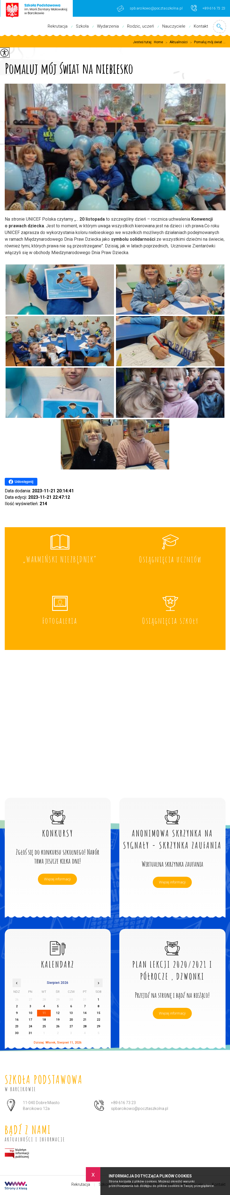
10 (30, 1013)
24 (30, 1026)
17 (30, 1019)
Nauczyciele (173, 26)
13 (71, 1013)
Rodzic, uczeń (140, 26)
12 (57, 1013)
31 (30, 1033)
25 (44, 1026)
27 (71, 1026)
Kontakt (201, 26)
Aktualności (175, 42)
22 (98, 1019)
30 (16, 1033)
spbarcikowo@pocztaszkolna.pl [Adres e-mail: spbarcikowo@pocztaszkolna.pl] (139, 1108)
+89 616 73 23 (208, 8)
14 (84, 1013)
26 (57, 1026)
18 (44, 1019)
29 (98, 1026)
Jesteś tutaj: (143, 42)
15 (98, 1013)
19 (57, 1019)
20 (71, 1019)
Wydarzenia (108, 26)
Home (158, 42)
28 (84, 1026)
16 (16, 1019)
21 (84, 1019)
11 (44, 1013)
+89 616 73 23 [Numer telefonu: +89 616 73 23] (123, 1102)
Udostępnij (21, 482)
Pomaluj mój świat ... (207, 42)
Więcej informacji (57, 879)
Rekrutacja (57, 26)
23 (16, 1026)
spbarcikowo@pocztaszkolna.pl (150, 8)
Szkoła (82, 26)
